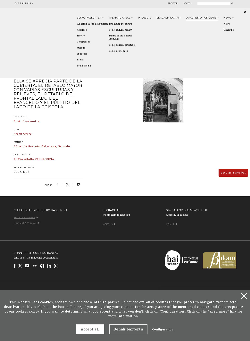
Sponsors (82, 53)
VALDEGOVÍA (44, 159)
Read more (218, 311)
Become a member (233, 172)
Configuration (163, 329)
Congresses (83, 41)
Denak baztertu (128, 329)
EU (16, 3)
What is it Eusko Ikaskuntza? (92, 23)
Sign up (172, 224)
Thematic (121, 17)
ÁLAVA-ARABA (24, 159)
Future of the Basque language (120, 37)
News (229, 17)
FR (26, 3)
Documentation (202, 17)
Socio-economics (118, 51)
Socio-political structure (122, 44)
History (81, 35)
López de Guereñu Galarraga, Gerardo (42, 146)
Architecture (23, 134)
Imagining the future (120, 23)
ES (21, 3)
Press (80, 59)
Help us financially (26, 223)
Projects (144, 17)
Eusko (90, 17)
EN (31, 3)
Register (173, 3)
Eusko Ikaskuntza (27, 121)
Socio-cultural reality (120, 29)
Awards (81, 47)
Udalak (168, 17)
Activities (82, 29)
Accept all (90, 329)
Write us (109, 224)
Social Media (84, 65)
